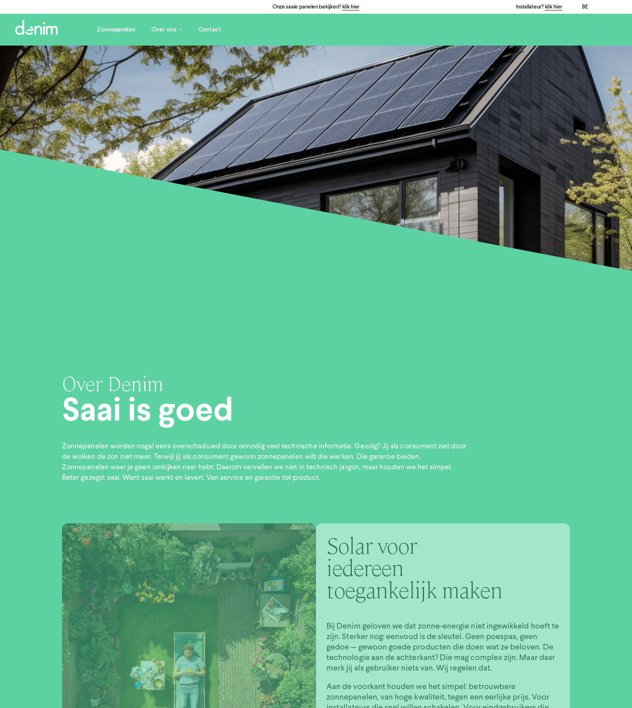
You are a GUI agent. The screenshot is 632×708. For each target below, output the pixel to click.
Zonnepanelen (116, 30)
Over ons (167, 30)
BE (585, 7)
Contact (209, 30)
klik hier (351, 7)
